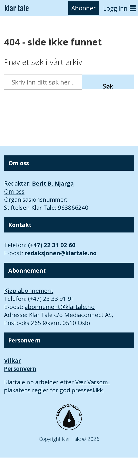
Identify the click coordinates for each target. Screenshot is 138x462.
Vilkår (12, 360)
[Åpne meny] (132, 8)
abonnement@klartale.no (60, 307)
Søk (108, 85)
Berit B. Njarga (53, 183)
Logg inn (115, 8)
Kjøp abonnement (28, 290)
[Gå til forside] (16, 8)
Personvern (20, 368)
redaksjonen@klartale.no (61, 253)
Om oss (14, 191)
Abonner (83, 8)
